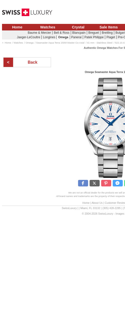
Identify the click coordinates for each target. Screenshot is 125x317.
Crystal (78, 27)
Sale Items (108, 27)
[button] (83, 183)
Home (17, 27)
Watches (47, 27)
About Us (97, 202)
